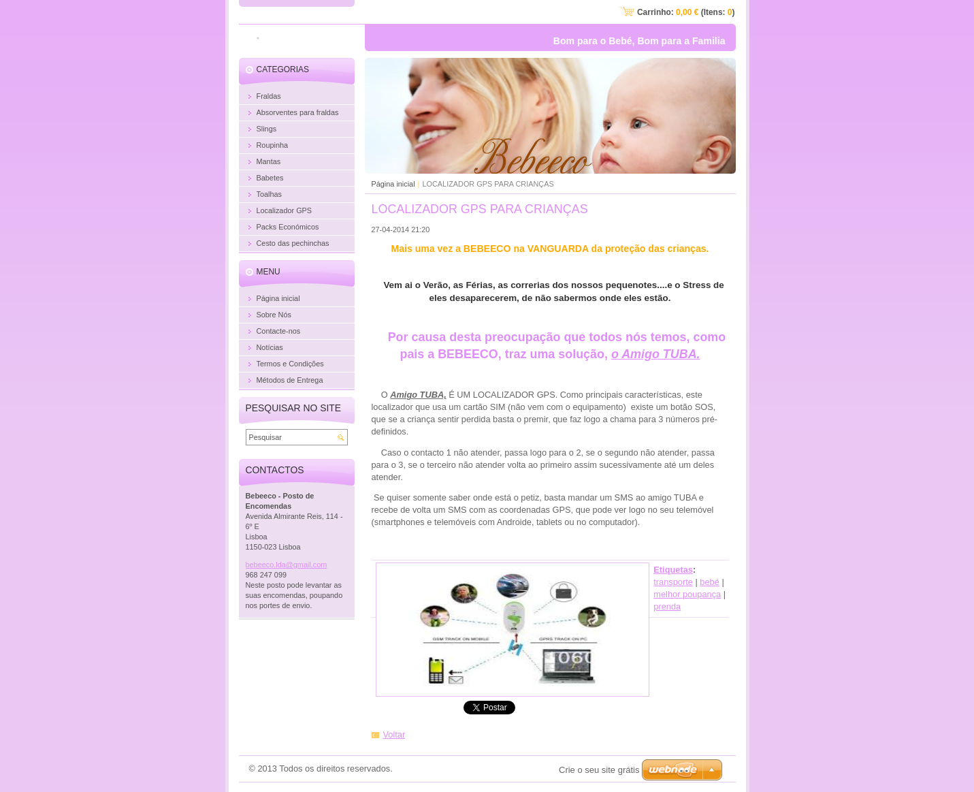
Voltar (394, 734)
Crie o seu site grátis (599, 770)
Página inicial (393, 184)
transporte (673, 582)
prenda (667, 606)
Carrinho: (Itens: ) (686, 12)
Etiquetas (673, 570)
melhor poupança (687, 594)
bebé (709, 582)
